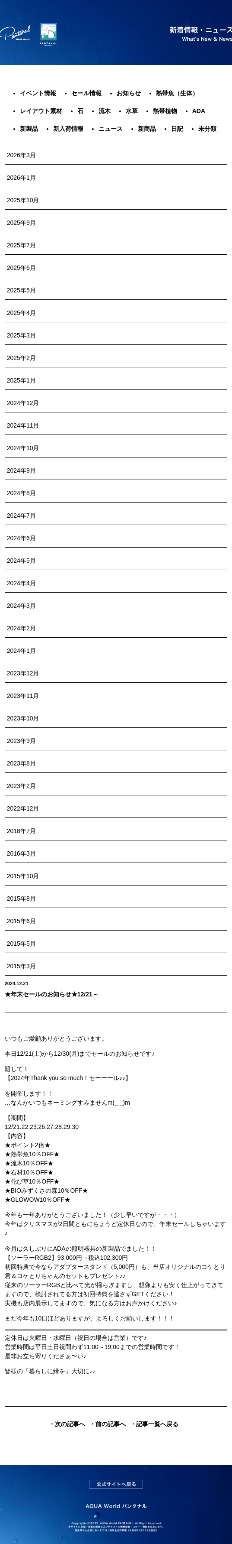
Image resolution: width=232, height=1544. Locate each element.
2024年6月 (21, 538)
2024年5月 (21, 560)
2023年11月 (23, 695)
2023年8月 (21, 763)
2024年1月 (21, 650)
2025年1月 (21, 380)
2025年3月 (21, 335)
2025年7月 (21, 245)
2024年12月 (23, 402)
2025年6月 (21, 267)
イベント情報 (38, 93)
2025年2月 (21, 357)
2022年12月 (23, 808)
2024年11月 (23, 425)
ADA (198, 110)
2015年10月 (23, 876)
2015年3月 (21, 966)
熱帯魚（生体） (177, 93)
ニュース (111, 128)
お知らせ (129, 93)
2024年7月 (21, 515)
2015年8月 (21, 898)
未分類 (207, 128)
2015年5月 (21, 943)
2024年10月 (23, 447)
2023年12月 (23, 673)
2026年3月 (21, 155)
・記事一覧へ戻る (154, 1424)
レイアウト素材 (41, 110)
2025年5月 (21, 290)
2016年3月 (21, 853)
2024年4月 (21, 583)
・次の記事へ (67, 1424)
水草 (132, 110)
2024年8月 (21, 493)
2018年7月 (21, 830)
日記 (177, 128)
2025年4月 (21, 312)
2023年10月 (23, 718)
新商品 (147, 128)
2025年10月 (23, 200)
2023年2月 (21, 785)
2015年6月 (21, 921)
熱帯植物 (165, 110)
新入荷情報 (68, 128)
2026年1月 (21, 177)
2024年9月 (21, 470)
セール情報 (86, 93)
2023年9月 (21, 740)
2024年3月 (21, 605)
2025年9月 (21, 222)
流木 (105, 110)
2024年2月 (21, 628)
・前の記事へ (107, 1424)
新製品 (29, 128)
